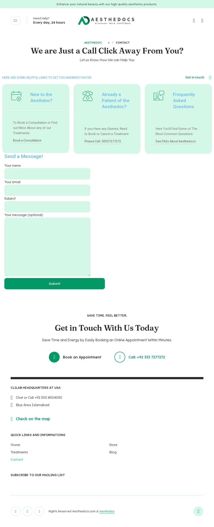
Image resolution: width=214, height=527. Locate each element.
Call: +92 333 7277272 (140, 357)
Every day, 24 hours (49, 22)
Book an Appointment (75, 357)
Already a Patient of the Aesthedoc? (116, 100)
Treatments (19, 452)
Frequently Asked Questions (184, 100)
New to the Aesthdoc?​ (41, 97)
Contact (17, 459)
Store (113, 445)
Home (15, 445)
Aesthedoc (107, 511)
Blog (113, 452)
